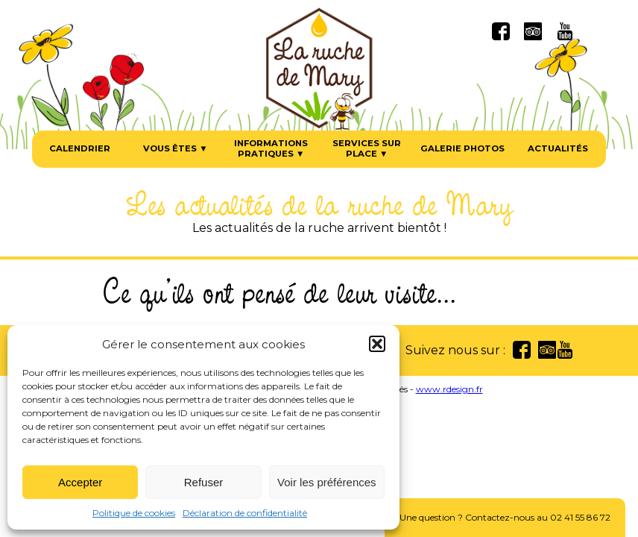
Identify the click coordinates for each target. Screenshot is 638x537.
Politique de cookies (133, 512)
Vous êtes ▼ (175, 149)
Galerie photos (462, 149)
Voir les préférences (326, 482)
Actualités (558, 149)
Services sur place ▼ (366, 149)
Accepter (80, 482)
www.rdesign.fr (449, 389)
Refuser (204, 482)
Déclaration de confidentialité (245, 512)
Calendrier (79, 149)
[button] (377, 343)
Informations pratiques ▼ (271, 149)
